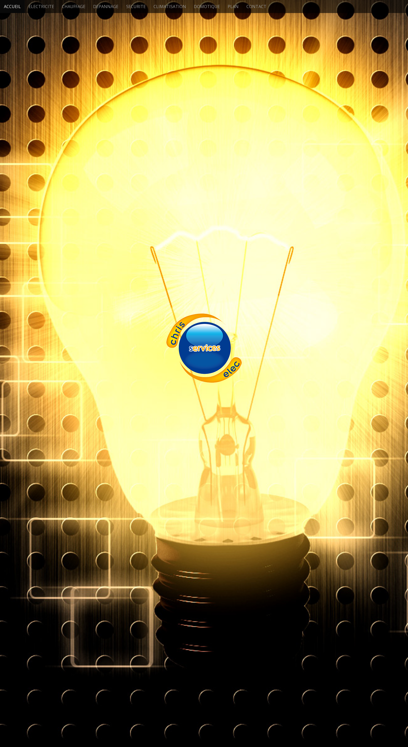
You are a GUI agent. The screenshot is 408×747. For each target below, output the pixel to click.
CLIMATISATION (170, 6)
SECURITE (136, 6)
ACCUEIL (12, 6)
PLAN (233, 6)
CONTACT (256, 6)
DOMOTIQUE (207, 6)
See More (204, 432)
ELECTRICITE (41, 6)
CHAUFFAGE (73, 6)
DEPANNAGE (105, 6)
